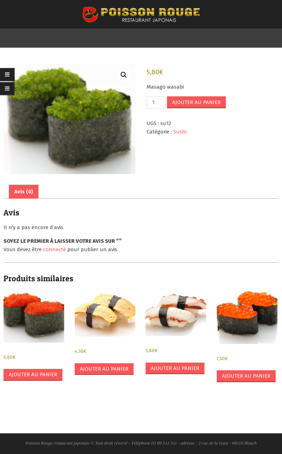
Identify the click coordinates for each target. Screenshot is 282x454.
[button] (124, 75)
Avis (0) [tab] (23, 191)
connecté (54, 249)
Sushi (180, 132)
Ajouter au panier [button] (33, 374)
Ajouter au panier (196, 102)
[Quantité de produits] (156, 102)
